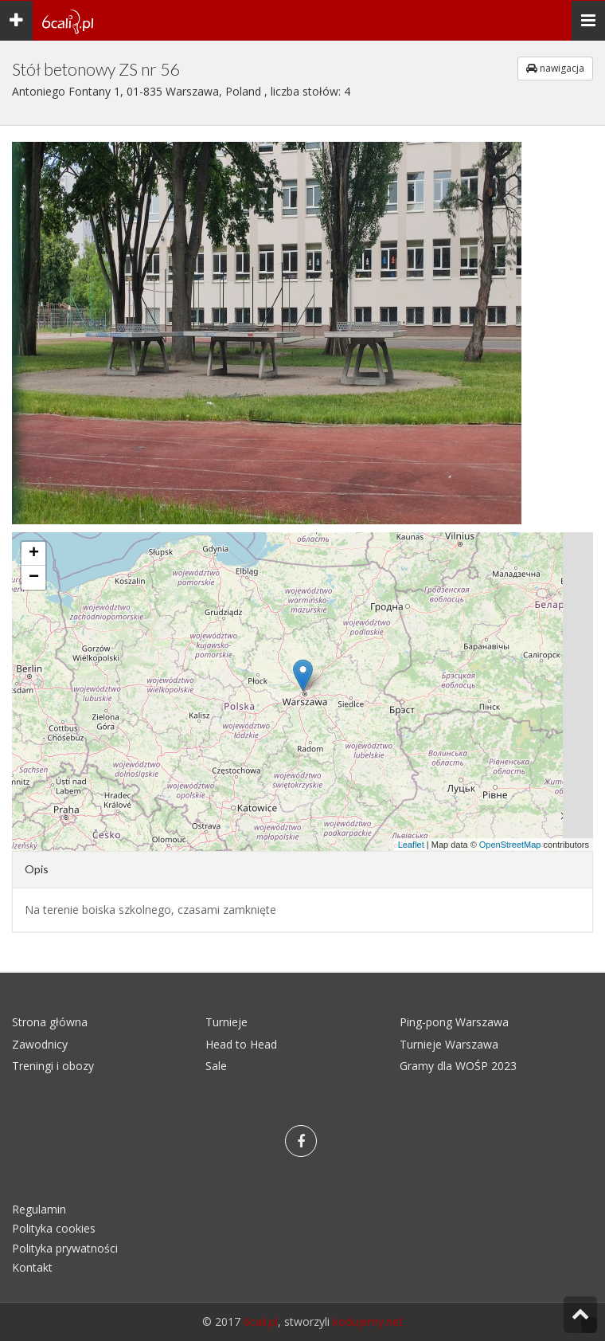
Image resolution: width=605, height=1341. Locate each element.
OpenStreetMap (510, 844)
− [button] (34, 578)
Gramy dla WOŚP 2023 (458, 1065)
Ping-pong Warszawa (454, 1021)
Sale (216, 1065)
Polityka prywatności (65, 1248)
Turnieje (226, 1021)
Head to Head (241, 1044)
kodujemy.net (368, 1321)
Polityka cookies (54, 1228)
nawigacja (555, 68)
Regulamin (39, 1209)
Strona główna (50, 1021)
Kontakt (32, 1267)
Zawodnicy (40, 1044)
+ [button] (34, 554)
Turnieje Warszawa (449, 1044)
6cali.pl (261, 1321)
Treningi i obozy (53, 1065)
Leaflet (411, 844)
